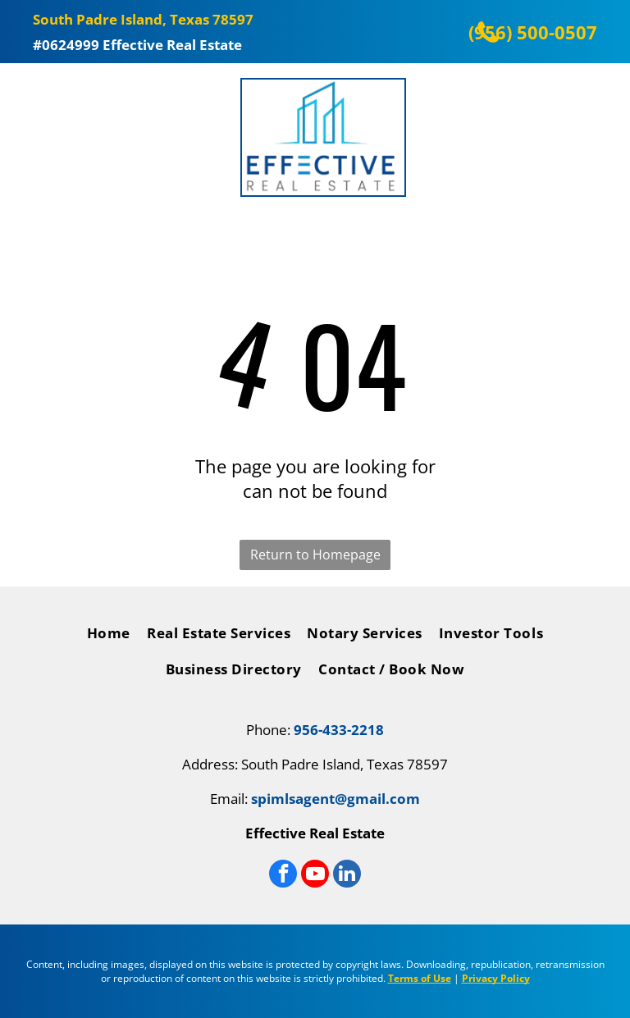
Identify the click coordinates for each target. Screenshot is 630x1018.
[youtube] (315, 876)
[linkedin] (347, 876)
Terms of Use (419, 978)
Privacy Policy (496, 978)
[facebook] (283, 876)
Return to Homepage (315, 555)
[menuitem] (109, 637)
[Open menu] (24, 138)
